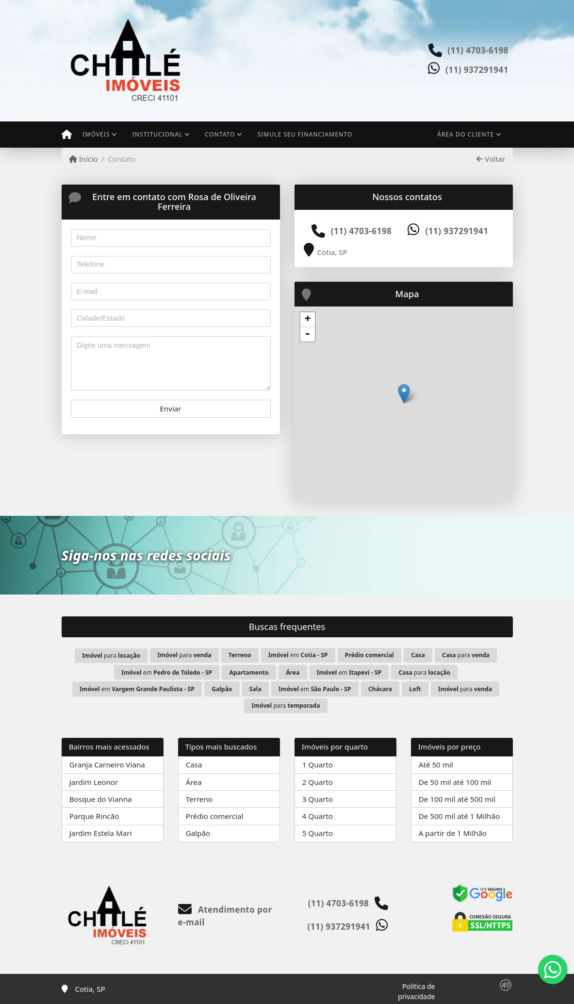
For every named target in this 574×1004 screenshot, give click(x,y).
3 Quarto (317, 799)
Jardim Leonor (93, 782)
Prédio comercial (215, 816)
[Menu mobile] (67, 134)
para (111, 655)
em (298, 655)
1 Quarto (317, 764)
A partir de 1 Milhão (453, 833)
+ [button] (307, 319)
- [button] (307, 334)
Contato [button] (220, 134)
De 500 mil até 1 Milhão (459, 816)
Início (83, 159)
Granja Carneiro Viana (107, 764)
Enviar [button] (170, 408)
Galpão (198, 833)
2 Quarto (317, 782)
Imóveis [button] (96, 134)
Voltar (490, 159)
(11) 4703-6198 (477, 50)
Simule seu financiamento (304, 134)
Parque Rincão (94, 816)
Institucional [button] (157, 134)
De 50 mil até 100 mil (455, 782)
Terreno (199, 799)
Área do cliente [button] (465, 134)
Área (194, 782)
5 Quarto (317, 833)
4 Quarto (317, 816)
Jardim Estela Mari (100, 833)
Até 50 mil (436, 764)
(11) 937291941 (476, 69)
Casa (194, 764)
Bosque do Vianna (100, 799)
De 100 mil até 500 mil (457, 799)
